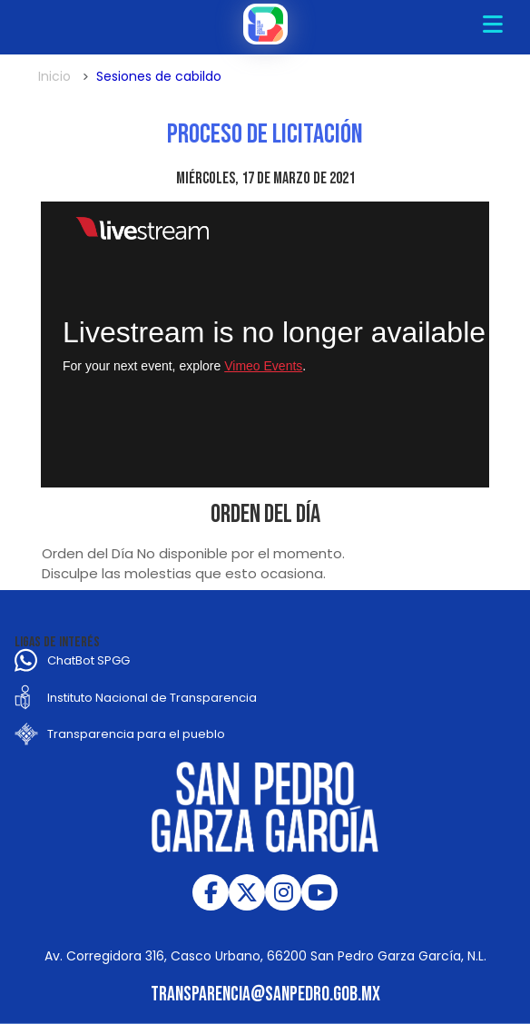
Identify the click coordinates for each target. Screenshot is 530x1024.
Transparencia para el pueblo (136, 734)
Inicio (54, 76)
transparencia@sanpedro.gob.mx (265, 994)
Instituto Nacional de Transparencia (152, 697)
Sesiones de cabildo (158, 76)
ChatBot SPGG (88, 660)
